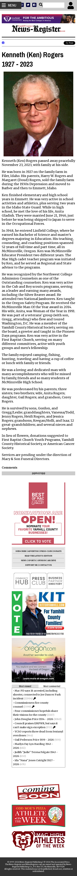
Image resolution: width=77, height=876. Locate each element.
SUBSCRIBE (21, 551)
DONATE (57, 551)
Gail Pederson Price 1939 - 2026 (34, 739)
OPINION (42, 560)
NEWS (24, 560)
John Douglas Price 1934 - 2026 (34, 719)
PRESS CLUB (46, 551)
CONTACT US (45, 565)
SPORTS (32, 560)
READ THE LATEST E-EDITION (38, 556)
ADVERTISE (33, 551)
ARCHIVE (52, 560)
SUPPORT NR (31, 565)
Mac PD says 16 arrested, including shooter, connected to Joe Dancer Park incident (37, 694)
